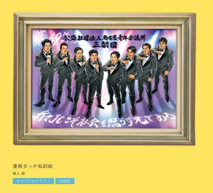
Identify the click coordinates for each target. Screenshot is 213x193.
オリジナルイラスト (33, 181)
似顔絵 (64, 181)
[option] (106, 80)
